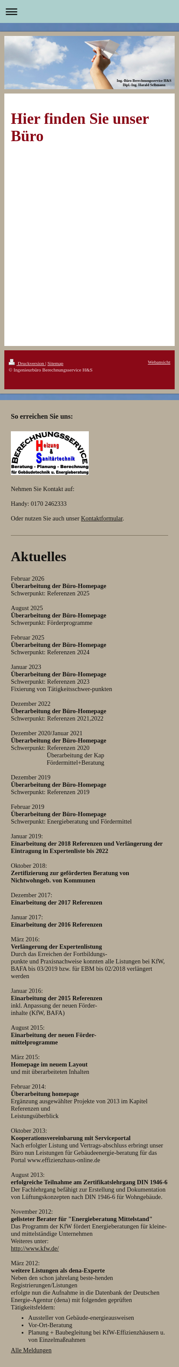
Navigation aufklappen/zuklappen (89, 11)
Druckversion (27, 363)
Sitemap (56, 363)
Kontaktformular (102, 518)
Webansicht (159, 362)
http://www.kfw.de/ (35, 1248)
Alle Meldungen (31, 1350)
